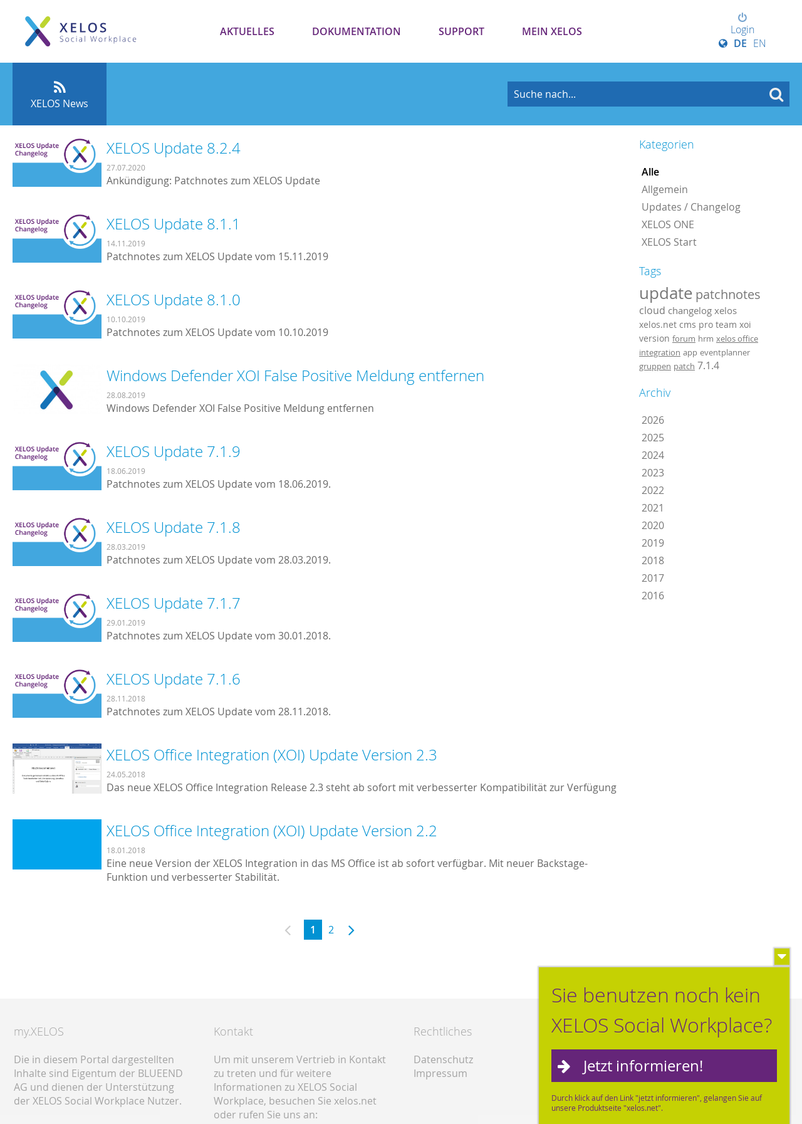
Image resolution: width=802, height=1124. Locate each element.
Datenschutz (443, 1059)
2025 (653, 437)
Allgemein (665, 189)
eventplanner (725, 352)
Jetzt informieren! (643, 1066)
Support (461, 31)
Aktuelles (247, 31)
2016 (653, 595)
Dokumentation (356, 31)
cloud (652, 310)
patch (684, 366)
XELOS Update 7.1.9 (174, 451)
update (666, 292)
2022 (653, 490)
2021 (653, 508)
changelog (690, 311)
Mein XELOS (552, 31)
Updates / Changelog (691, 207)
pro (706, 324)
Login (742, 24)
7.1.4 (708, 365)
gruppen (655, 366)
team (726, 324)
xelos (725, 311)
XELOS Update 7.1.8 (174, 527)
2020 (653, 525)
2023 (653, 473)
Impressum (440, 1073)
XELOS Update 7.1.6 (174, 679)
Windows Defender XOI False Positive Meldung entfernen (295, 375)
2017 (653, 578)
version (654, 338)
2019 (653, 543)
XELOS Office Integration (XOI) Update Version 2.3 (272, 755)
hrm (706, 338)
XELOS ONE (668, 224)
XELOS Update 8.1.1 (174, 224)
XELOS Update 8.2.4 (174, 148)
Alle (650, 172)
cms (687, 324)
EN (759, 43)
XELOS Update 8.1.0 (174, 300)
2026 (653, 420)
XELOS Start (669, 242)
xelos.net (658, 324)
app (690, 352)
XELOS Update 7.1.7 (174, 603)
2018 (653, 560)
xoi (745, 324)
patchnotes (728, 294)
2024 (653, 455)
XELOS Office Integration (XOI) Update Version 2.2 (272, 831)
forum (683, 338)
